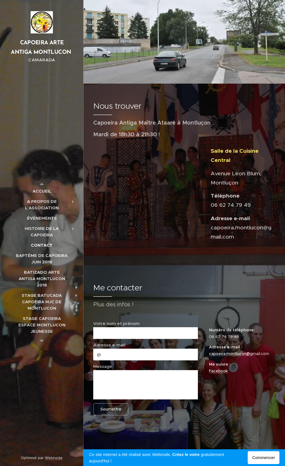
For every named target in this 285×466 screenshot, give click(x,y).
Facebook (218, 370)
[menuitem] (42, 191)
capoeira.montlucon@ (229, 353)
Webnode (54, 457)
